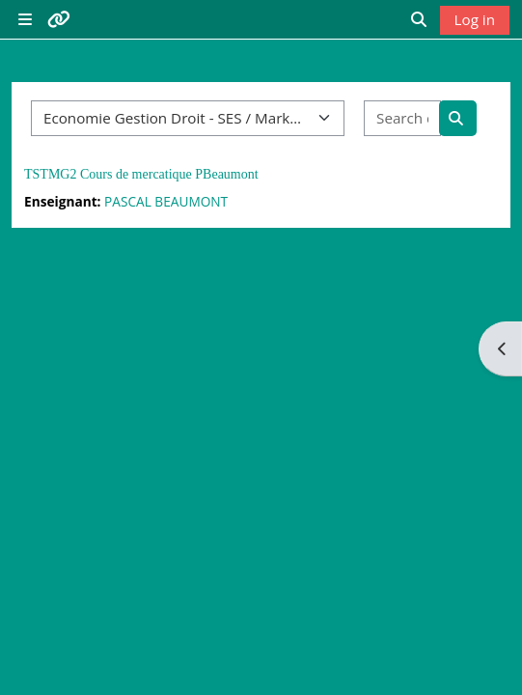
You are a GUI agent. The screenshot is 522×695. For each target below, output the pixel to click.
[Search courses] (402, 118)
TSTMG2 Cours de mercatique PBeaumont (141, 174)
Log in (474, 19)
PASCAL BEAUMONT (166, 201)
